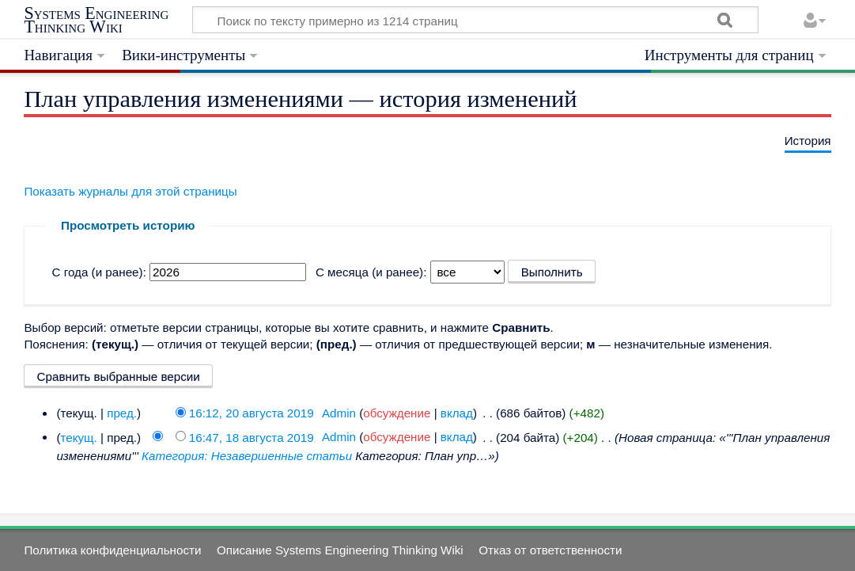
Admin (339, 413)
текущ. (78, 436)
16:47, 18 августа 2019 (251, 436)
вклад (457, 413)
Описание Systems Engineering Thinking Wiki (340, 550)
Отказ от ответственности (550, 550)
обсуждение (396, 413)
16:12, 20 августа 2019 (251, 413)
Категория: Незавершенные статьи (247, 456)
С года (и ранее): (99, 272)
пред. (122, 413)
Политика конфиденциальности (112, 550)
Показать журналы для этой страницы (130, 191)
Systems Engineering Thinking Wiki (96, 20)
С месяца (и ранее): (371, 272)
